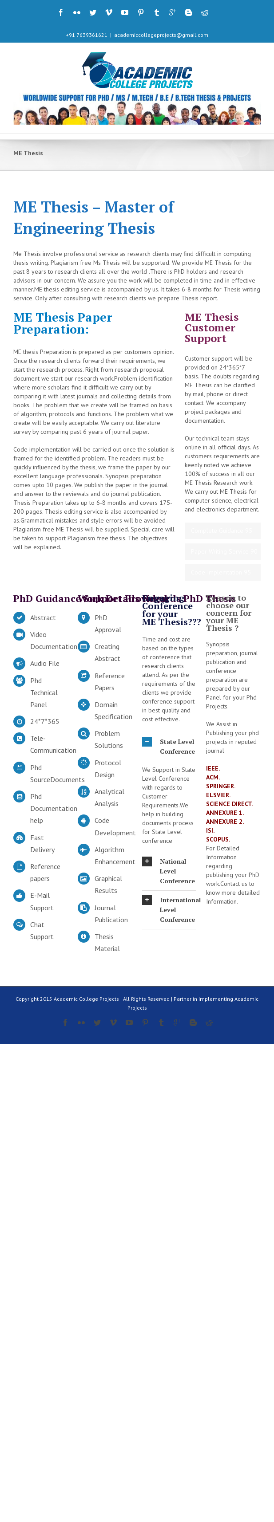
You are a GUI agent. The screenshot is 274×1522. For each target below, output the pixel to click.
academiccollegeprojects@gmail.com (161, 34)
